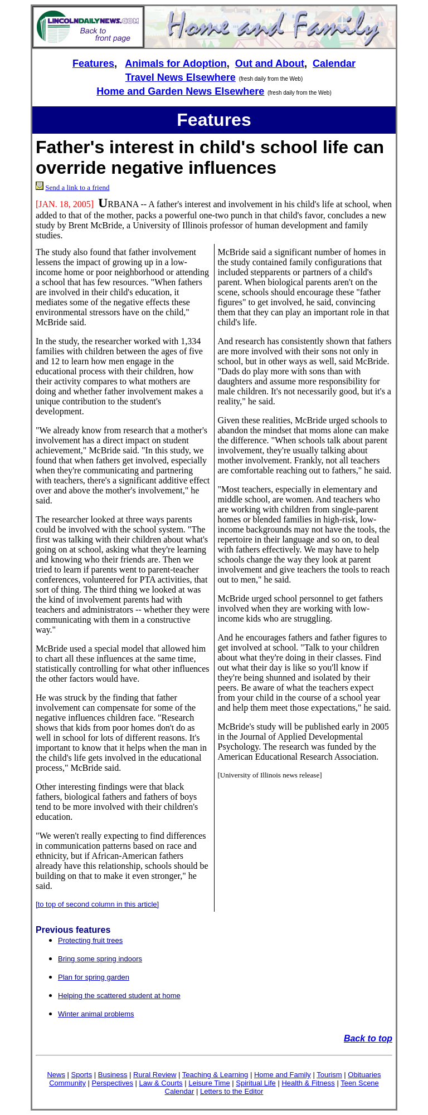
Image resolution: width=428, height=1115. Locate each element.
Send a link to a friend (77, 187)
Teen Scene (360, 1083)
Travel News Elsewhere (180, 77)
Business (113, 1074)
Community (67, 1083)
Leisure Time (209, 1083)
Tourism (329, 1074)
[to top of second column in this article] (97, 904)
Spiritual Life (256, 1083)
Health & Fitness (307, 1083)
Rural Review (154, 1074)
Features (93, 63)
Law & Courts (161, 1083)
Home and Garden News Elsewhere (180, 91)
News (56, 1074)
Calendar (334, 63)
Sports (82, 1074)
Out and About (269, 63)
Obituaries (364, 1074)
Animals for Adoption (175, 63)
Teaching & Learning (215, 1074)
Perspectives (112, 1083)
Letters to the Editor (231, 1091)
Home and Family (282, 1074)
